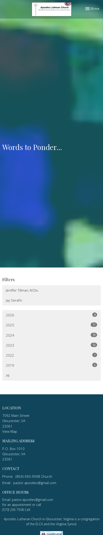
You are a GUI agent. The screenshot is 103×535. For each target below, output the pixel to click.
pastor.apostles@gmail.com (34, 482)
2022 (51, 355)
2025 (51, 324)
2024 (51, 335)
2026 (51, 314)
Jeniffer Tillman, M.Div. (22, 290)
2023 (51, 345)
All (7, 375)
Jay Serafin (14, 300)
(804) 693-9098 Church (33, 476)
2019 (51, 365)
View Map (9, 431)
